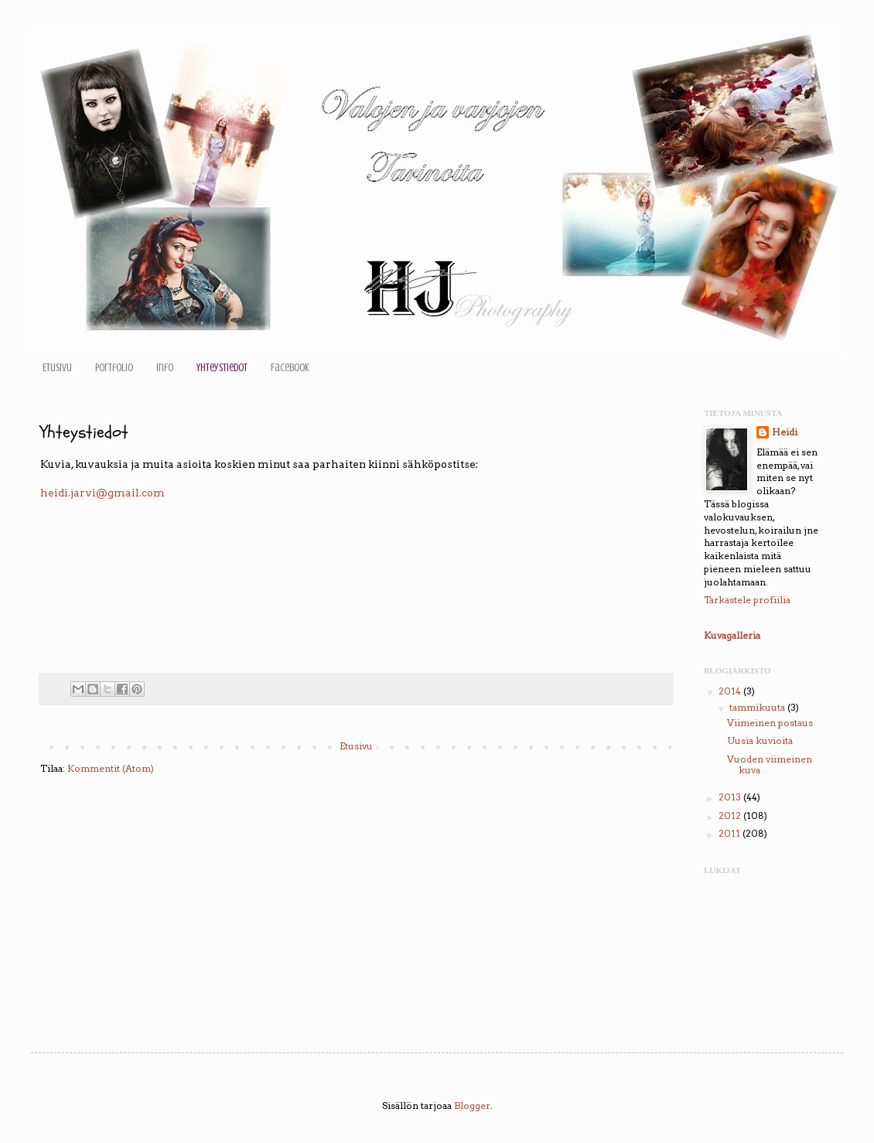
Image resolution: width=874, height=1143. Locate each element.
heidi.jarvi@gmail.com (102, 492)
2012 (731, 815)
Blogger (472, 1105)
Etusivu (57, 368)
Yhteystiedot (222, 368)
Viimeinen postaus (770, 722)
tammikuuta (758, 707)
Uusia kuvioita (760, 740)
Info (164, 368)
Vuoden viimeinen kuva (769, 764)
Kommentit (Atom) (110, 768)
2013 (731, 797)
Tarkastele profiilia (747, 600)
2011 (731, 833)
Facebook (290, 368)
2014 (731, 691)
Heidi (784, 432)
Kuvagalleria (732, 635)
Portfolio (114, 368)
